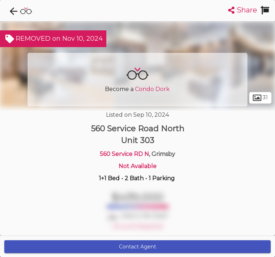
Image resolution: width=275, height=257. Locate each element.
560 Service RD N (124, 154)
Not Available (137, 166)
